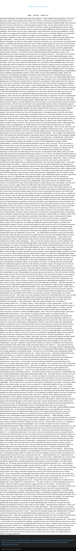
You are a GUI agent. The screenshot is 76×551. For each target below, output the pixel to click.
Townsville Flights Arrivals (9, 544)
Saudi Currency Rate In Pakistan (11, 542)
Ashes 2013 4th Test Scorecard (64, 540)
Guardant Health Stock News (43, 540)
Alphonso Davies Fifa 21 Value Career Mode (53, 542)
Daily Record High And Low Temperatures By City (17, 540)
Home (29, 15)
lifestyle (36, 15)
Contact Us (44, 15)
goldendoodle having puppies (38, 6)
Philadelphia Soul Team (30, 542)
